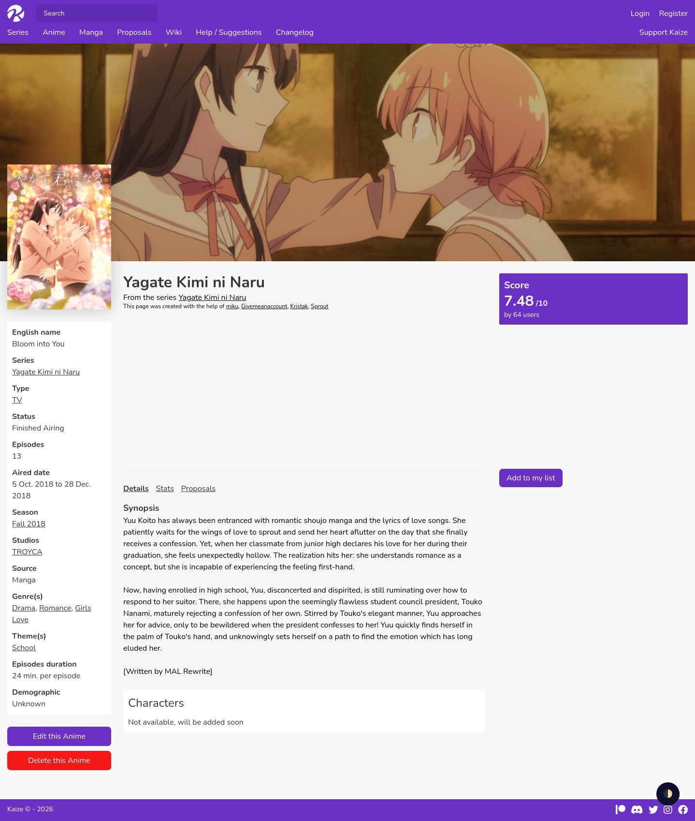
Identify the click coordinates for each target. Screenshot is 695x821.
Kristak (299, 306)
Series (18, 32)
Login (640, 13)
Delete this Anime (59, 760)
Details (136, 488)
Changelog (295, 32)
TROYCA (27, 552)
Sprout (319, 306)
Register (673, 13)
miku (232, 306)
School (24, 647)
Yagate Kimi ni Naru (46, 372)
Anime (54, 32)
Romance (55, 608)
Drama (23, 608)
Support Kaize (663, 32)
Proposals (134, 32)
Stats (165, 488)
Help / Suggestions (228, 32)
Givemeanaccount (264, 306)
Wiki (174, 32)
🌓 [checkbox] (668, 794)
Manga (91, 32)
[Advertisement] (304, 390)
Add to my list (531, 478)
